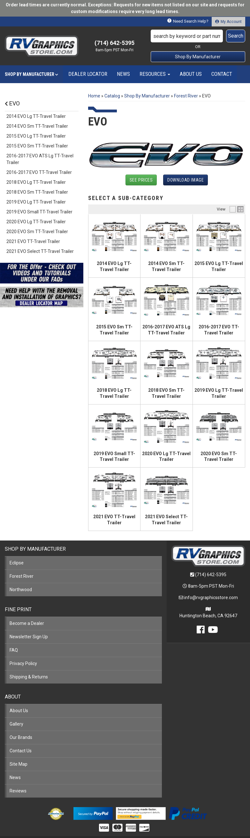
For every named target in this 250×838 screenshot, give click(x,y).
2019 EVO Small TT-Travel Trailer (39, 211)
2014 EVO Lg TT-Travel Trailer (36, 116)
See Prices (141, 180)
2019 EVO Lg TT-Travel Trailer (36, 201)
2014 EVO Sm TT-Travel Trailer (37, 126)
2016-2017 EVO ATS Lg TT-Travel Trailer (39, 159)
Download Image (185, 180)
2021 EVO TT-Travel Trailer (33, 241)
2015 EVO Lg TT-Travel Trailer (36, 136)
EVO (12, 103)
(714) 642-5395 (210, 574)
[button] (198, 36)
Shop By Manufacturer (198, 56)
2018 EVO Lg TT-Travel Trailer (36, 182)
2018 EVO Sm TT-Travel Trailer (37, 192)
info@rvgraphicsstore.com (211, 597)
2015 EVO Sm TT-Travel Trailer (37, 145)
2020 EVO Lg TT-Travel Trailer (36, 221)
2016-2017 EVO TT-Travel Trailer (39, 172)
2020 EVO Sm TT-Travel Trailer (37, 231)
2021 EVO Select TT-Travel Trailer (40, 251)
